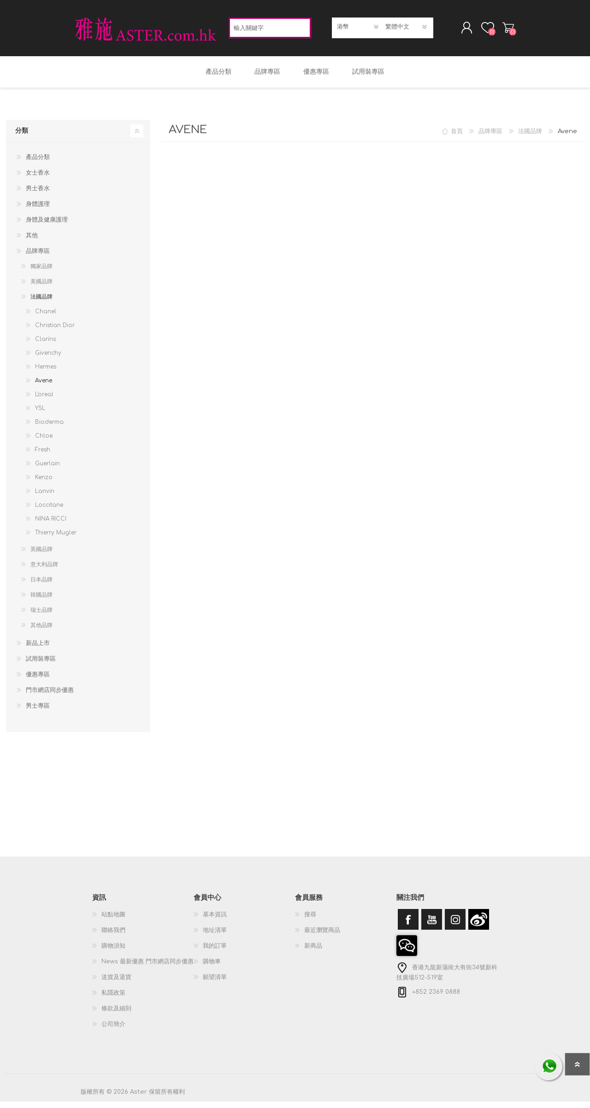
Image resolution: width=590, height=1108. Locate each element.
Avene (43, 387)
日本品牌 (41, 586)
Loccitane (49, 511)
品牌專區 (38, 257)
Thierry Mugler (56, 539)
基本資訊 (215, 921)
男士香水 (38, 195)
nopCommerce (486, 1089)
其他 (32, 242)
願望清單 (215, 983)
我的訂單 (215, 952)
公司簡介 (113, 1030)
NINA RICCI (50, 525)
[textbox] (270, 31)
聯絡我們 (113, 936)
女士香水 (38, 179)
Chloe (44, 442)
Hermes (45, 373)
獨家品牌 (41, 273)
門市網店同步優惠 (50, 696)
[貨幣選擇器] (358, 30)
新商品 (313, 952)
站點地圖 (113, 921)
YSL (40, 414)
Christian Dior (55, 331)
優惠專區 (38, 681)
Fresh (42, 456)
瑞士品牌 (41, 616)
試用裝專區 (41, 665)
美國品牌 (41, 288)
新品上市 (38, 649)
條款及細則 (116, 1015)
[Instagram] (455, 925)
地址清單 (215, 936)
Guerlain (47, 470)
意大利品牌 (44, 571)
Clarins (45, 345)
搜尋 (310, 921)
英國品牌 (41, 555)
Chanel (45, 318)
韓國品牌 (41, 601)
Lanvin (44, 497)
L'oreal (44, 401)
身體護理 (38, 210)
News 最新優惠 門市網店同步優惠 (147, 968)
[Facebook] (408, 925)
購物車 (499, 31)
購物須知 (113, 952)
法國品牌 (41, 303)
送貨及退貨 (116, 983)
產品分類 (38, 163)
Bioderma (49, 428)
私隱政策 (113, 999)
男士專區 (38, 712)
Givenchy (48, 359)
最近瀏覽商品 (322, 936)
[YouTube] (431, 925)
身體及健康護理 (47, 226)
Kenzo (44, 484)
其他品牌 (41, 631)
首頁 (457, 138)
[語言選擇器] (407, 30)
